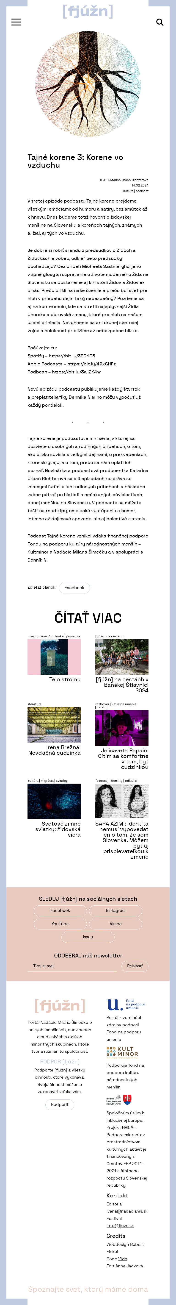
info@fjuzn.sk (120, 1226)
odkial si (131, 780)
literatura (34, 704)
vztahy (102, 707)
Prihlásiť (135, 966)
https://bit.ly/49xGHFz (91, 364)
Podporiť (60, 1105)
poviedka (73, 636)
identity (116, 780)
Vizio (122, 1259)
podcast (142, 191)
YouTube (60, 924)
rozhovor (102, 704)
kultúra (127, 191)
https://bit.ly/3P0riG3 (72, 356)
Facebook (74, 588)
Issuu (88, 937)
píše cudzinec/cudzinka (46, 636)
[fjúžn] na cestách (109, 636)
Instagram (116, 911)
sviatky (61, 780)
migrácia (47, 780)
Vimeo (116, 924)
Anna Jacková (129, 1266)
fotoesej (101, 780)
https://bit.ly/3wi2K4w (76, 372)
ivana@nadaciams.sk (127, 1211)
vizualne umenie (124, 704)
